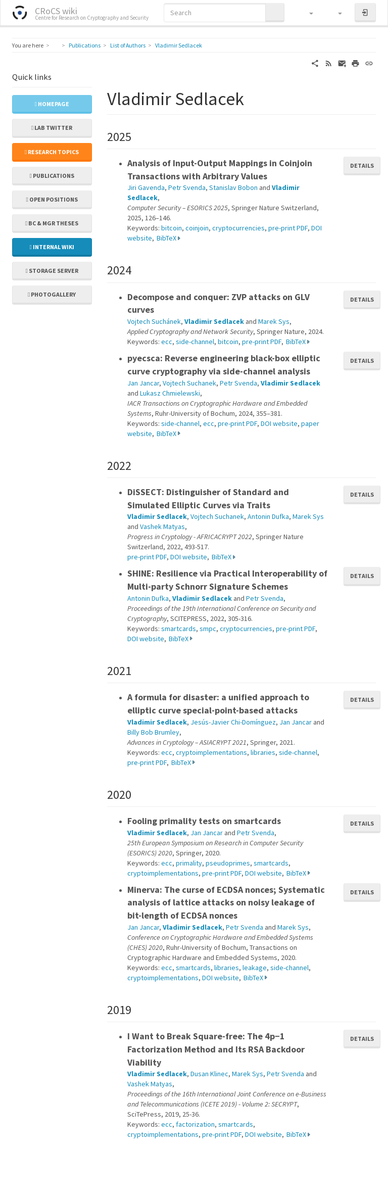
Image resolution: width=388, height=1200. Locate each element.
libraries (263, 752)
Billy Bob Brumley (153, 732)
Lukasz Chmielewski (170, 393)
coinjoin (197, 227)
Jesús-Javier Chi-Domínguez (233, 722)
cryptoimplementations (211, 752)
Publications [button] (52, 175)
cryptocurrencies (238, 227)
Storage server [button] (52, 270)
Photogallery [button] (52, 294)
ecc (166, 341)
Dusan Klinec (209, 1073)
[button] (306, 12)
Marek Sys (273, 321)
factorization (195, 1124)
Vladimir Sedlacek (178, 45)
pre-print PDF (288, 227)
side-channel (195, 341)
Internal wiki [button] (52, 247)
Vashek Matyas (162, 526)
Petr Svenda (187, 187)
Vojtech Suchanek (189, 383)
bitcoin (171, 227)
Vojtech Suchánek (154, 321)
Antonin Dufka (268, 516)
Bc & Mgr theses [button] (51, 223)
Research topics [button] (52, 152)
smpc (208, 628)
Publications (85, 45)
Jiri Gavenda (146, 187)
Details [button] (362, 165)
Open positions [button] (52, 199)
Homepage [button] (52, 104)
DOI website (279, 423)
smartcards (178, 628)
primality (189, 863)
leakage (255, 967)
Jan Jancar (143, 383)
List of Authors (128, 45)
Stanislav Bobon (233, 187)
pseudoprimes (228, 863)
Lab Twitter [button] (51, 127)
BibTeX (166, 238)
